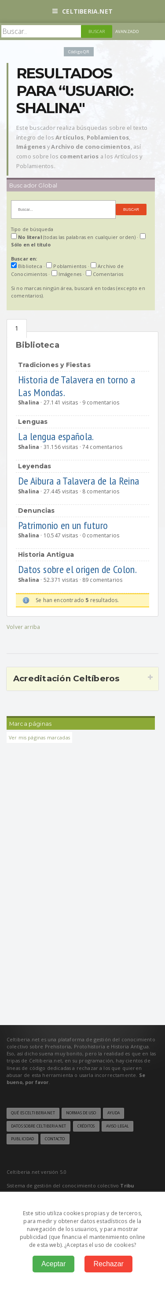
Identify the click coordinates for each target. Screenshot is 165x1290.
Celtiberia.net (82, 11)
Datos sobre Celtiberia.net (38, 1126)
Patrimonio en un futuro (64, 525)
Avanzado (127, 31)
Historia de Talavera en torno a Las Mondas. (76, 386)
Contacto (55, 1139)
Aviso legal (117, 1126)
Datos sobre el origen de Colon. (78, 569)
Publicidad (22, 1139)
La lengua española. (56, 436)
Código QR (78, 52)
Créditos (86, 1126)
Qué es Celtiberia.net (33, 1113)
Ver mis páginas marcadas (39, 737)
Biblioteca (17, 328)
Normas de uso (81, 1113)
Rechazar (108, 1264)
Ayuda (113, 1113)
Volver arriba (23, 627)
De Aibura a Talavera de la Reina (80, 481)
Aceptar (53, 1264)
